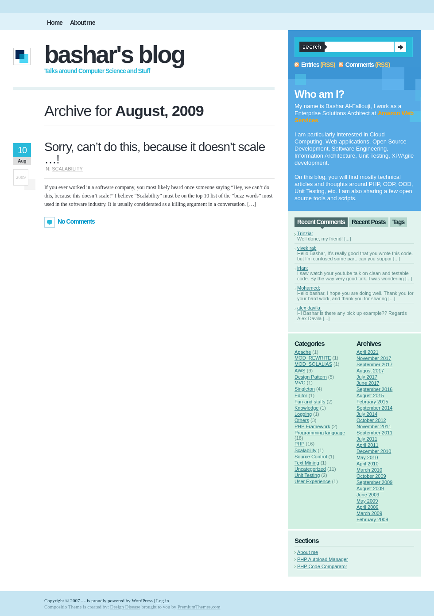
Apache (302, 352)
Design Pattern (310, 377)
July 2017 (366, 377)
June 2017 (367, 383)
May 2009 (367, 501)
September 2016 (374, 389)
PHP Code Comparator (322, 566)
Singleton (304, 388)
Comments (359, 64)
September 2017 (374, 364)
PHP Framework (312, 426)
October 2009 (371, 476)
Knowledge (306, 408)
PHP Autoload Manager (322, 559)
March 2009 (369, 513)
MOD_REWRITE (312, 357)
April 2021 (367, 352)
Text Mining (306, 462)
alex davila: (309, 307)
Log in (162, 600)
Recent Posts (369, 221)
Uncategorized (310, 469)
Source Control (310, 456)
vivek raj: (306, 248)
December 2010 (373, 451)
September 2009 (374, 482)
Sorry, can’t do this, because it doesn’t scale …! (154, 153)
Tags (398, 221)
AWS (300, 370)
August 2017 (370, 370)
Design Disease (125, 606)
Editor (300, 395)
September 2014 (374, 408)
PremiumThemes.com (199, 606)
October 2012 (371, 420)
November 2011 (373, 426)
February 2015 (372, 401)
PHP (299, 443)
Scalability (67, 168)
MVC (299, 382)
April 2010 (367, 463)
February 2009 (372, 519)
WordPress (142, 600)
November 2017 (373, 358)
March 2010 (369, 470)
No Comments (76, 221)
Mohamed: (308, 288)
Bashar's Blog (114, 54)
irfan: (302, 268)
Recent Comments (321, 221)
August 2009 (370, 488)
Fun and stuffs (310, 401)
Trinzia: (305, 233)
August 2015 (370, 395)
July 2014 (366, 414)
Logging (303, 414)
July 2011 (366, 439)
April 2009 (367, 507)
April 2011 (367, 445)
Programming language (319, 432)
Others (301, 420)
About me (307, 552)
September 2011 (374, 432)
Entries (310, 64)
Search (400, 47)
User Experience (312, 481)
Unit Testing (307, 475)
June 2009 (367, 494)
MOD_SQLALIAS (313, 364)
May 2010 (367, 457)
